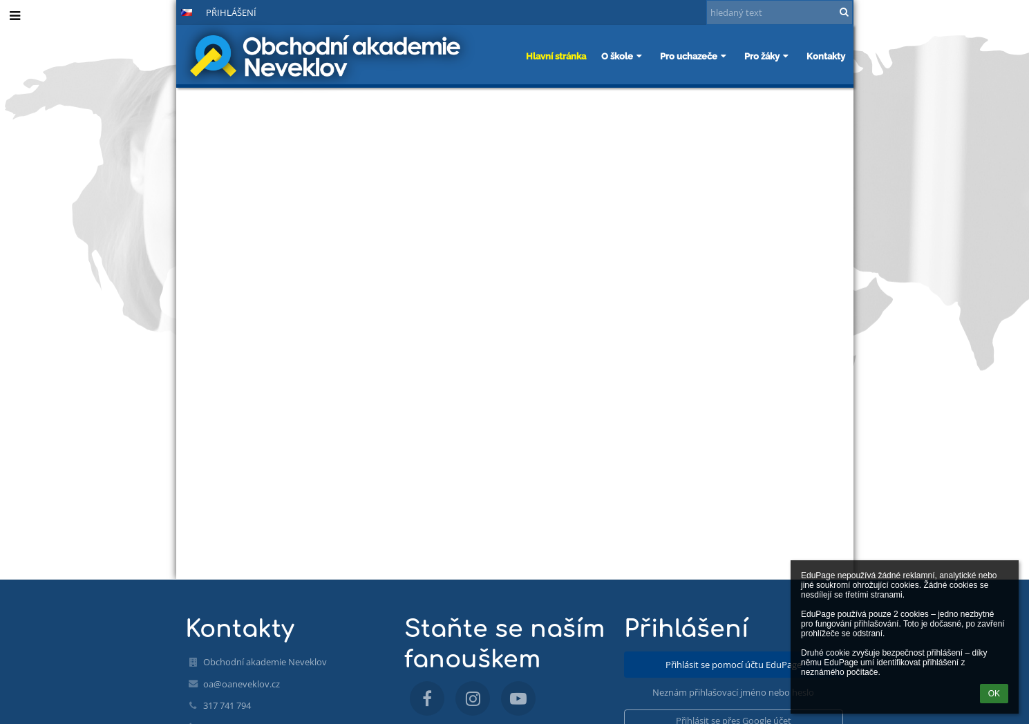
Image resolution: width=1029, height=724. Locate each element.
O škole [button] (623, 55)
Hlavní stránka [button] (556, 55)
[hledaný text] (779, 12)
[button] (186, 12)
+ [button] (117, 12)
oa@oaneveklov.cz (241, 684)
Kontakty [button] (825, 55)
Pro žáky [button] (767, 55)
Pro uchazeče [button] (694, 55)
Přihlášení (231, 12)
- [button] (141, 12)
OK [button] (994, 693)
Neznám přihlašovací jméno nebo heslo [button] (733, 692)
